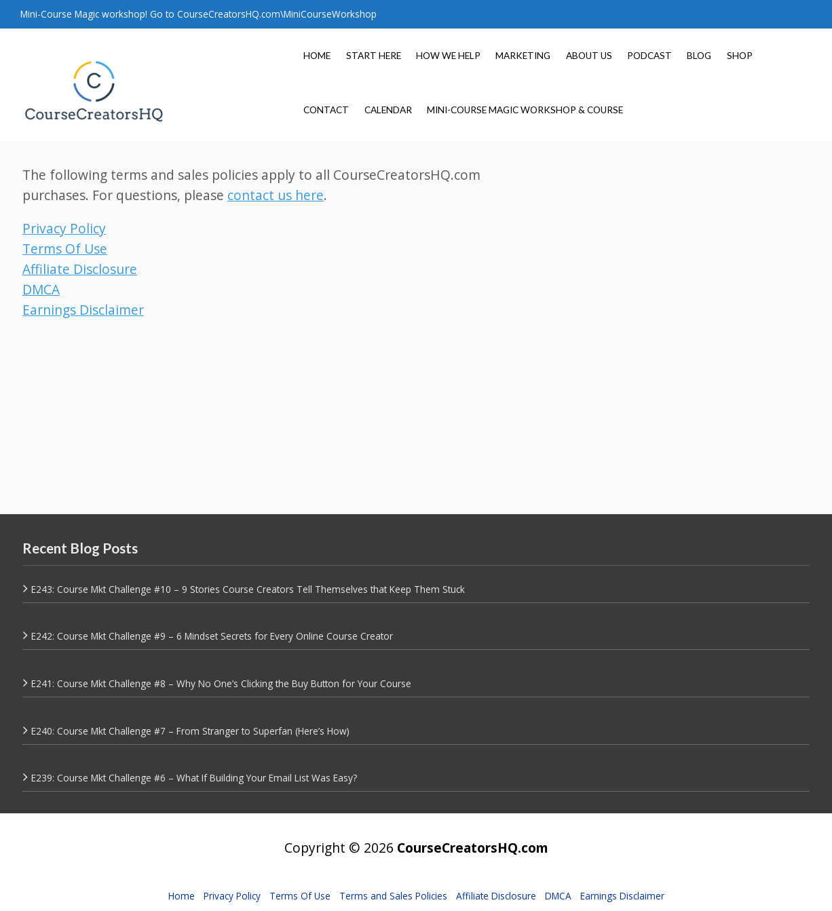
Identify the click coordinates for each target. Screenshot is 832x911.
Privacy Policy (64, 228)
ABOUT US (589, 55)
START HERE (373, 55)
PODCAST (649, 55)
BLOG (699, 55)
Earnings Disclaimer (83, 310)
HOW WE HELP (448, 55)
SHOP (740, 55)
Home (181, 895)
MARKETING (522, 55)
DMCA (41, 289)
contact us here (275, 195)
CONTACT (326, 109)
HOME (316, 55)
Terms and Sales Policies (393, 895)
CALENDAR (388, 109)
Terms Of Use (64, 248)
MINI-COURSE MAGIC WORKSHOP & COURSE (525, 109)
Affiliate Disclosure (79, 269)
